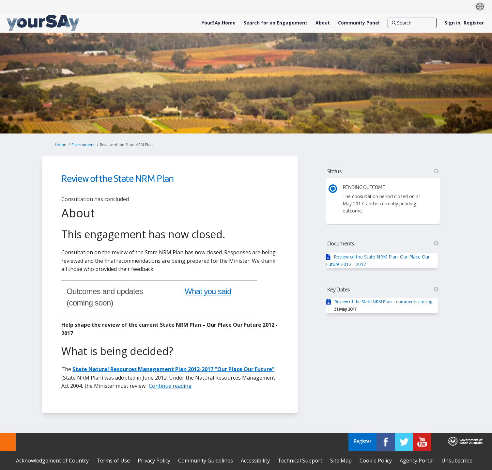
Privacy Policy (154, 460)
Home (60, 145)
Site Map (341, 460)
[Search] (412, 23)
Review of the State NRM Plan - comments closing (383, 302)
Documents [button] (382, 244)
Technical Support (300, 460)
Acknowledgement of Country (52, 460)
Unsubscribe (456, 460)
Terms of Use (113, 460)
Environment (83, 145)
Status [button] (382, 172)
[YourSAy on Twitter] (404, 442)
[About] (322, 23)
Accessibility (255, 460)
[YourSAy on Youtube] (422, 442)
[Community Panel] (358, 23)
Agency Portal (417, 460)
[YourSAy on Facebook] (386, 442)
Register (474, 23)
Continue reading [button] (170, 385)
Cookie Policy (376, 460)
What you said (208, 291)
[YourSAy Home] (218, 23)
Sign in (452, 23)
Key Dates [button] (382, 290)
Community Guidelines (205, 460)
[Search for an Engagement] (275, 23)
